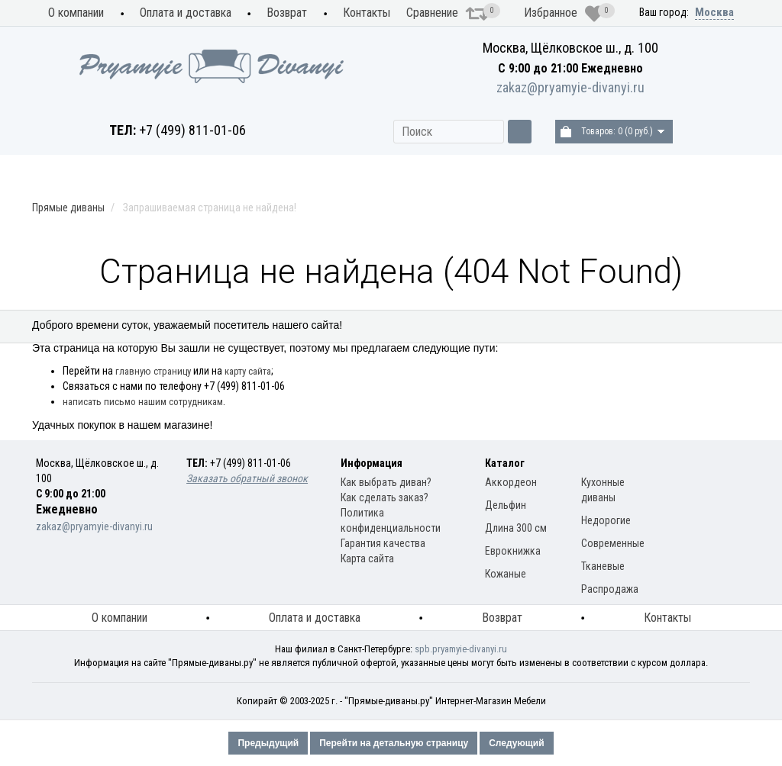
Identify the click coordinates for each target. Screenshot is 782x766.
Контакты (366, 12)
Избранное (563, 14)
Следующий (516, 743)
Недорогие (606, 520)
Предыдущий (268, 743)
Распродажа (701, 327)
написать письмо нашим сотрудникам (143, 401)
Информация (371, 463)
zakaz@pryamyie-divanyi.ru (570, 87)
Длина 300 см (516, 528)
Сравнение (447, 14)
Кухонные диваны (97, 327)
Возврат (287, 12)
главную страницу (153, 371)
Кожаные (505, 574)
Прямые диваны (227, 327)
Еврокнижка (513, 551)
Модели (481, 327)
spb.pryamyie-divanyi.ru (461, 649)
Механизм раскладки (366, 327)
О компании (76, 12)
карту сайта (248, 371)
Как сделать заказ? (384, 497)
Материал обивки (585, 327)
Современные (613, 543)
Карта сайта (367, 558)
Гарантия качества (383, 543)
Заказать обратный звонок (247, 478)
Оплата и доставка (185, 12)
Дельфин (505, 505)
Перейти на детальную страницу (393, 743)
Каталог (505, 463)
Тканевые (603, 566)
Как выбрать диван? (386, 482)
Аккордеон (511, 482)
